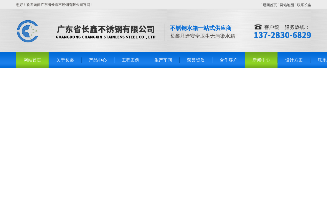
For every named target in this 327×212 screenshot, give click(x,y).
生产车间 (163, 60)
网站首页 (32, 60)
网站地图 (287, 5)
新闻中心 (261, 60)
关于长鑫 (65, 60)
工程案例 (130, 60)
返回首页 (270, 5)
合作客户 (228, 60)
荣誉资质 (196, 60)
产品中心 (98, 60)
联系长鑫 (304, 5)
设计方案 (294, 60)
